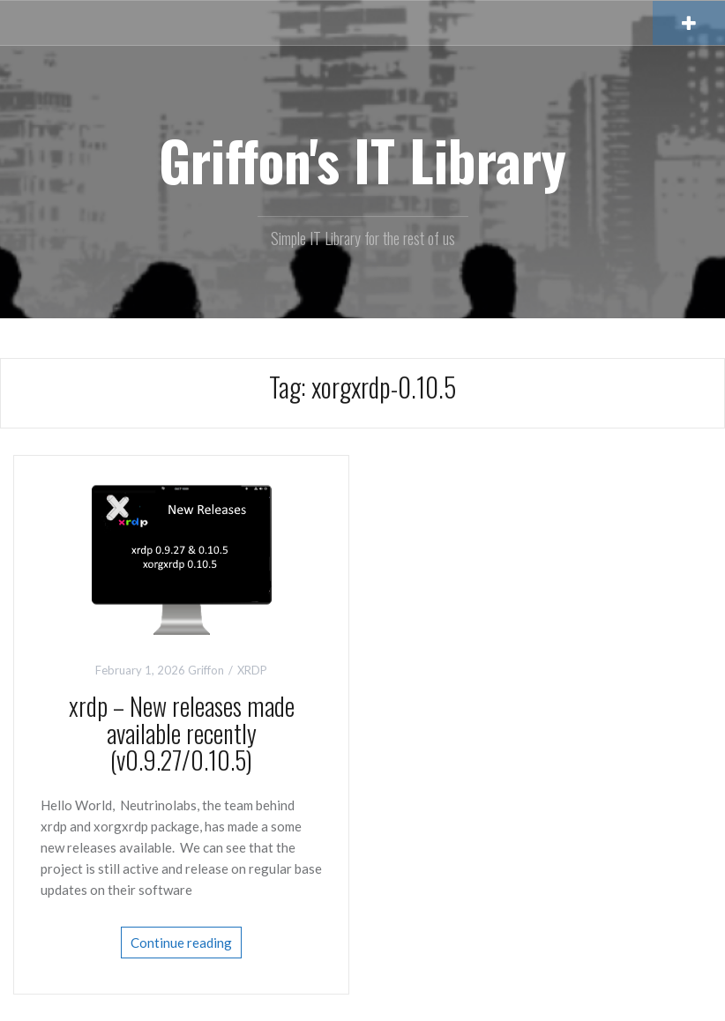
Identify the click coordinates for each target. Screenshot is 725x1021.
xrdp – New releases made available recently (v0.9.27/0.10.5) (182, 733)
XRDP (252, 670)
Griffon (206, 670)
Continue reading (181, 942)
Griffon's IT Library (362, 159)
